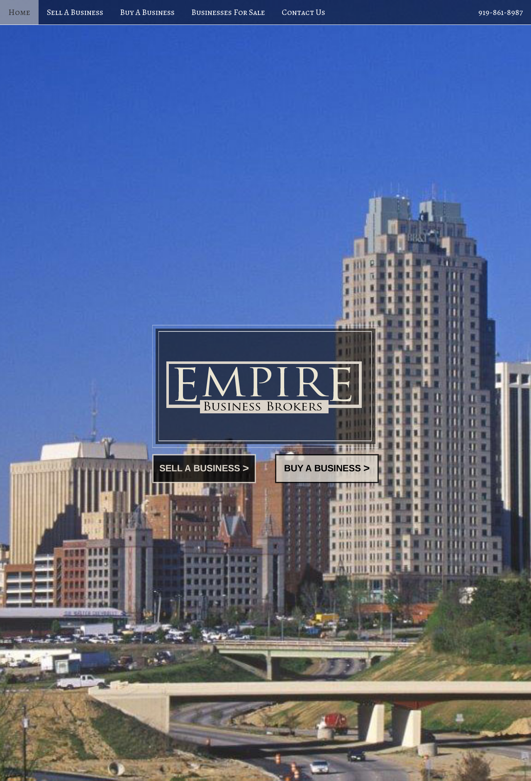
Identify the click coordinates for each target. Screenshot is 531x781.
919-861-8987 (500, 12)
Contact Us (303, 12)
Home (19, 12)
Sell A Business (75, 12)
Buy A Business (147, 12)
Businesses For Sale (228, 12)
